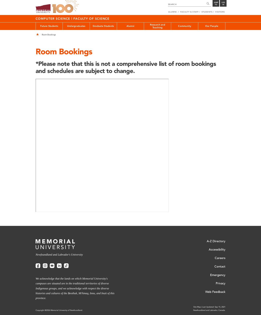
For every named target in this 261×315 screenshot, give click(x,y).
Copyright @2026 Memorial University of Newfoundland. (59, 310)
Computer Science (53, 18)
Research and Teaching (157, 26)
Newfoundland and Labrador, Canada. (209, 310)
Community (184, 26)
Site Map (197, 307)
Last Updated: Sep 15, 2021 (213, 307)
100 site (65, 6)
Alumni (130, 26)
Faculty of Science (91, 18)
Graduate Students (103, 26)
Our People (211, 26)
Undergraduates (76, 26)
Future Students (49, 26)
